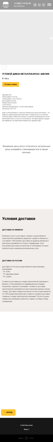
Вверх (26, 429)
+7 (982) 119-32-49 (22, 3)
